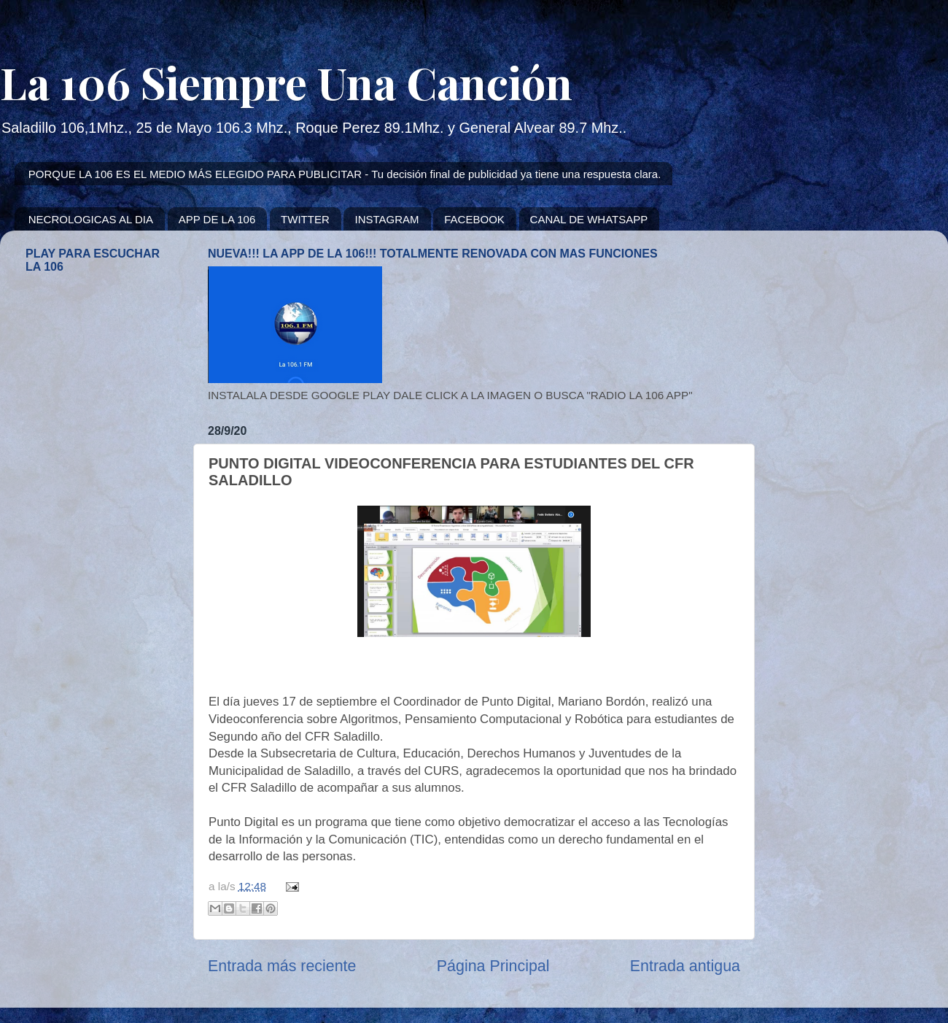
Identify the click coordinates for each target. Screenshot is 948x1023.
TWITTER (305, 219)
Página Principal (493, 966)
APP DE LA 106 (217, 219)
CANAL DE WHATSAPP (589, 219)
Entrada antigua (685, 966)
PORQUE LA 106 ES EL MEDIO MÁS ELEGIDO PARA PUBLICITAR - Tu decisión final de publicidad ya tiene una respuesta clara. (344, 174)
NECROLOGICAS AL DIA (90, 219)
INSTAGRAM (386, 219)
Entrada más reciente (282, 966)
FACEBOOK (474, 219)
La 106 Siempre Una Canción (286, 82)
